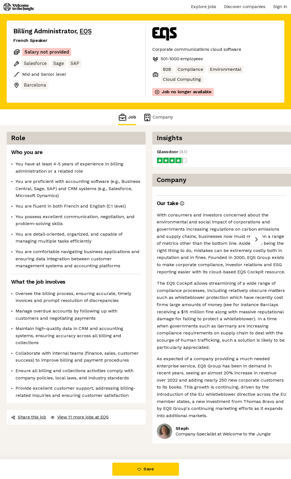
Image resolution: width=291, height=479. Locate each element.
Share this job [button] (28, 417)
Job (127, 117)
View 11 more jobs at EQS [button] (80, 417)
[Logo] (18, 7)
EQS (85, 31)
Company (158, 117)
